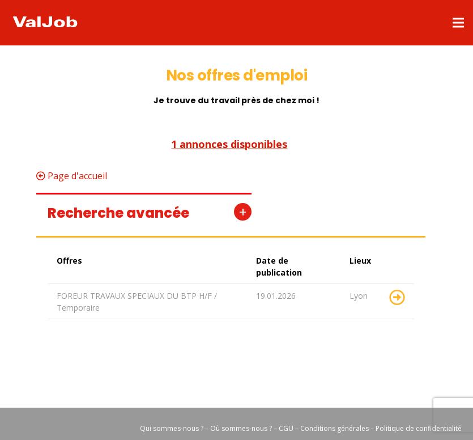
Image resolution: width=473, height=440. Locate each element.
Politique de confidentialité (419, 428)
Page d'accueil (71, 176)
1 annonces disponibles (229, 144)
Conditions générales (335, 428)
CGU (286, 428)
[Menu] (458, 23)
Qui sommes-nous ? (171, 428)
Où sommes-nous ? (241, 428)
